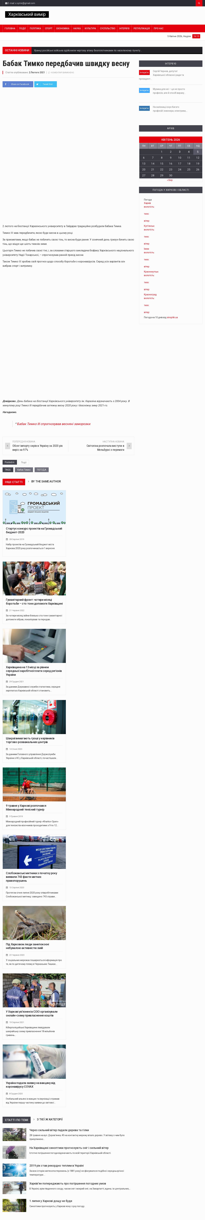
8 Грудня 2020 (16, 1093)
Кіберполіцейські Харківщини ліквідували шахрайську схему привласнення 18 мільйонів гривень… (30, 1031)
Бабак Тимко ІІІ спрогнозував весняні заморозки (53, 424)
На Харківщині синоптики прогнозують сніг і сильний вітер (69, 1147)
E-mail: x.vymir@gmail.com (20, 3)
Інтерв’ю (124, 28)
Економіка (62, 28)
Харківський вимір (27, 14)
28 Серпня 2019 (16, 539)
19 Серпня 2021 (16, 1022)
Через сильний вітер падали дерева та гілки (59, 1130)
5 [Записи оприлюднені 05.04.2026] (198, 151)
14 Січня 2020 (15, 749)
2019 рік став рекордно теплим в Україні (56, 1165)
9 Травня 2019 (16, 816)
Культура (90, 28)
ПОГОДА (41, 469)
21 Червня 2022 (16, 610)
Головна (10, 28)
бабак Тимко (24, 469)
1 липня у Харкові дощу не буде (50, 1201)
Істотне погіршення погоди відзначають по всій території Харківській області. (70, 1153)
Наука (77, 28)
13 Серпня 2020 (16, 887)
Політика (35, 28)
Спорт (48, 28)
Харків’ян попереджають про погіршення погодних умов (67, 1183)
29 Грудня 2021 (16, 681)
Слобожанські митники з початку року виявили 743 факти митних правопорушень (31, 876)
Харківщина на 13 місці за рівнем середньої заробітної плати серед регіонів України (34, 670)
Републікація (142, 28)
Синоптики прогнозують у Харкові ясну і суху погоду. (57, 1206)
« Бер (170, 180)
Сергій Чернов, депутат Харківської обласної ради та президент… (161, 75)
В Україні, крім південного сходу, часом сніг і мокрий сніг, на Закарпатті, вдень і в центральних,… (80, 1188)
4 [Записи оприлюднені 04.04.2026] (189, 151)
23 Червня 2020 (16, 955)
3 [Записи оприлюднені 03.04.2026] (179, 151)
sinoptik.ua (172, 317)
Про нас (158, 28)
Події (22, 28)
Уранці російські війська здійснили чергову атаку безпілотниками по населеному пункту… (88, 50)
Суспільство (107, 28)
